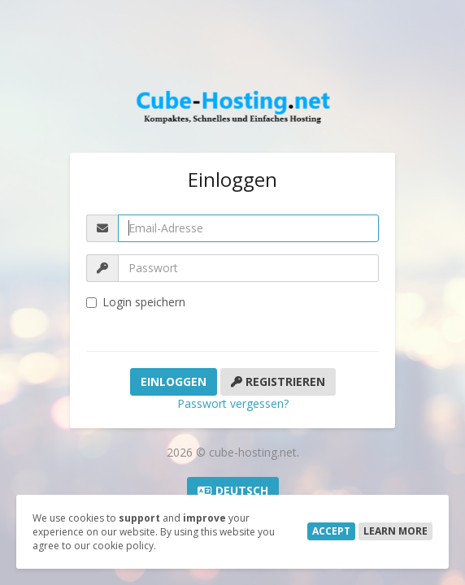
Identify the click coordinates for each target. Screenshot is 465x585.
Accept (331, 531)
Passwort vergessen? (233, 403)
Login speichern (135, 302)
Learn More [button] (395, 531)
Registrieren (278, 381)
